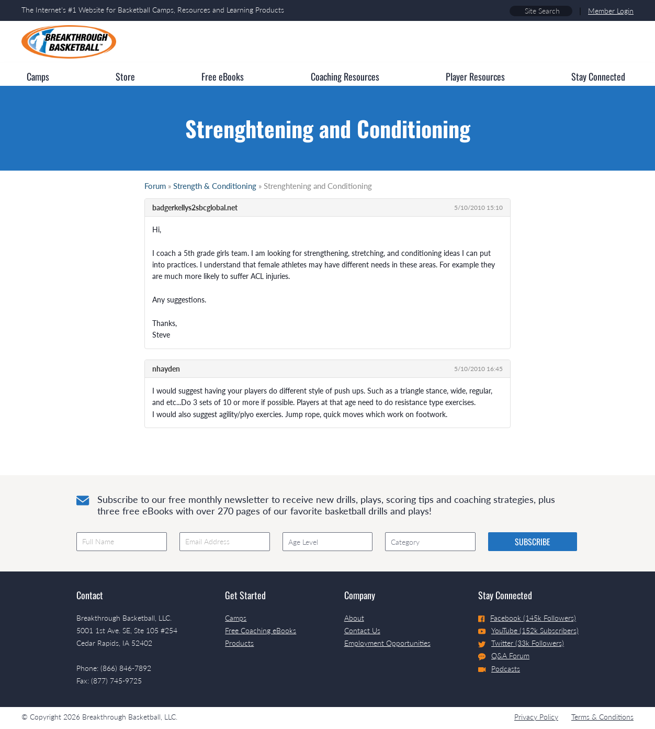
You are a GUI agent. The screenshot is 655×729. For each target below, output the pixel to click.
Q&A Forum (503, 655)
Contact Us (362, 630)
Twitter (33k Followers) (521, 642)
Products (239, 642)
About (354, 617)
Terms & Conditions (602, 716)
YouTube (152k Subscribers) (528, 630)
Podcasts (499, 668)
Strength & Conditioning (214, 185)
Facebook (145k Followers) (527, 617)
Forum (155, 185)
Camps (235, 617)
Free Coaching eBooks (260, 630)
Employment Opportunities (387, 642)
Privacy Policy (536, 716)
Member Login (611, 10)
